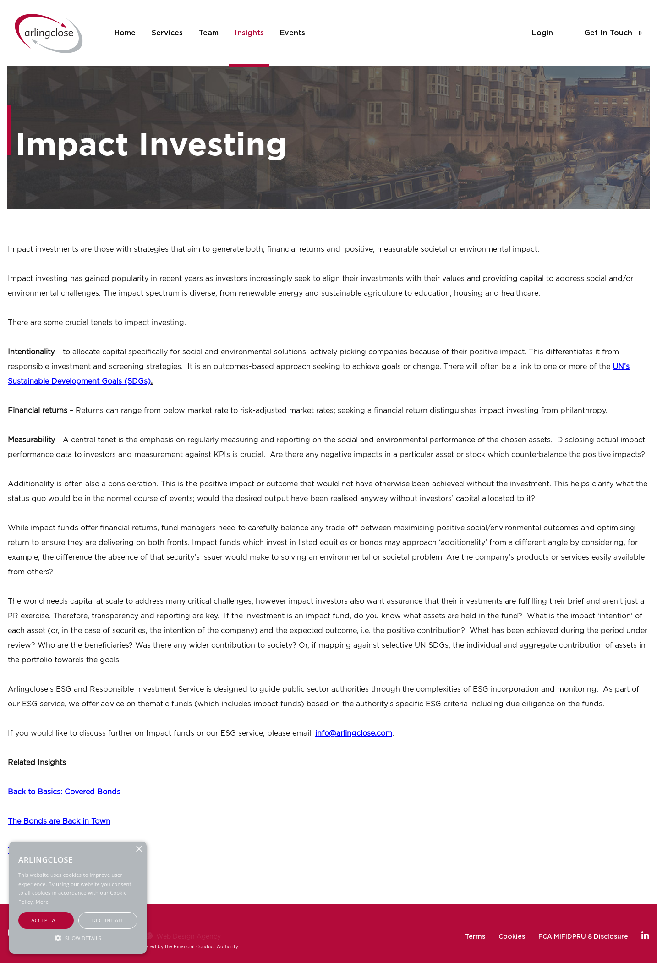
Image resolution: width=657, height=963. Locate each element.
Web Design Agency (188, 936)
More (42, 901)
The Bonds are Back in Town (59, 821)
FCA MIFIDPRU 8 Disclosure (583, 937)
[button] (77, 937)
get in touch (608, 33)
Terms (475, 937)
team (209, 33)
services (167, 33)
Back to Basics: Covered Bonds (64, 791)
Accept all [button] (46, 920)
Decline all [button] (108, 920)
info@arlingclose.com (353, 733)
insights (249, 33)
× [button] (138, 849)
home (125, 33)
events (292, 33)
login (542, 33)
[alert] (78, 898)
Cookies (511, 937)
